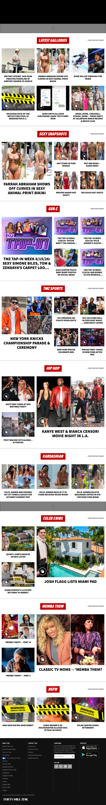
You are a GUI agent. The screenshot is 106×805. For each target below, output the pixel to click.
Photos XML (6, 787)
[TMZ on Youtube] (13, 3)
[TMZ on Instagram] (18, 3)
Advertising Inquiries (35, 755)
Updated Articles (7, 767)
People (4, 781)
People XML (6, 784)
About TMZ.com (7, 746)
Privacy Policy (58, 752)
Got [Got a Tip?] (7, 9)
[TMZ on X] (8, 3)
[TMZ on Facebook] (3, 3)
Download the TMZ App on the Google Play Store (89, 754)
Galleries (5, 778)
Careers (30, 752)
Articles (4, 761)
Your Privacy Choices (11, 758)
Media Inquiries (33, 758)
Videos (4, 790)
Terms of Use (6, 752)
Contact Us (31, 746)
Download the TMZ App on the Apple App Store (89, 747)
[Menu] (3, 14)
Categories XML (7, 776)
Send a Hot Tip (33, 749)
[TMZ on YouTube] (65, 766)
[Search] (103, 14)
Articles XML (6, 764)
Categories (5, 773)
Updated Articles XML (9, 770)
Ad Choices (6, 755)
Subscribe (72, 756)
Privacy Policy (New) (9, 749)
